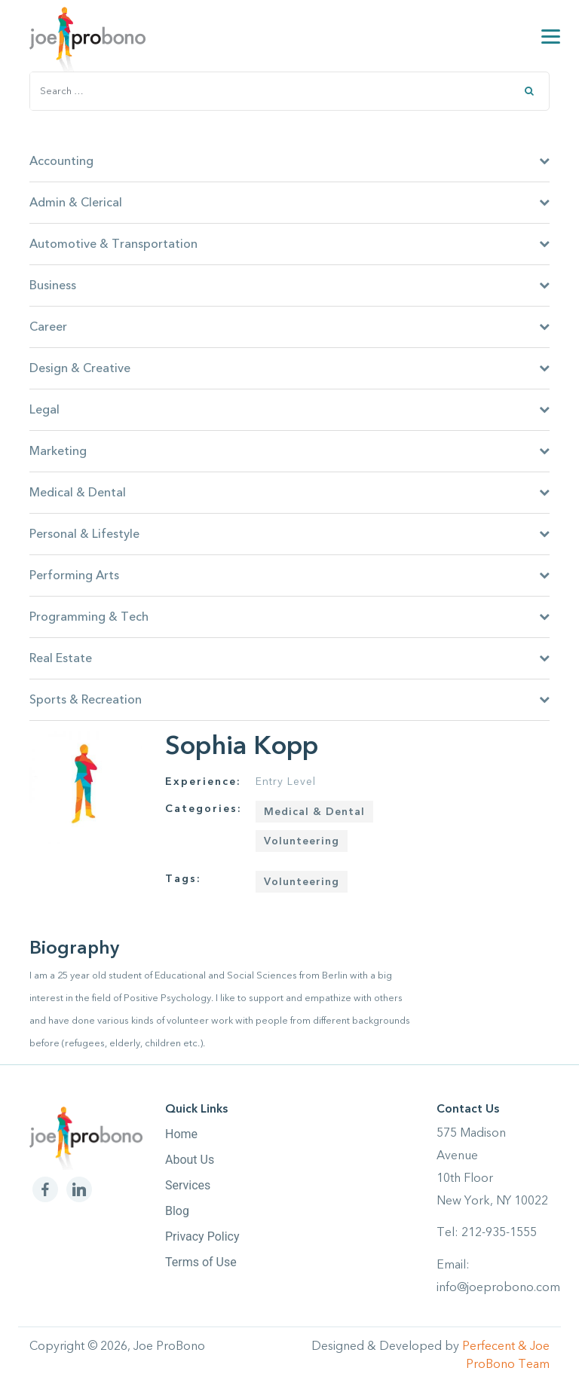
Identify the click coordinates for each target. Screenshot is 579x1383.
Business (289, 285)
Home (181, 1134)
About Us (189, 1159)
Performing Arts (289, 575)
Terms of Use (201, 1262)
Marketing (289, 451)
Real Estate (289, 658)
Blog (177, 1211)
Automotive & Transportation (289, 244)
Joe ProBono (169, 1346)
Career (289, 327)
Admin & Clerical (289, 202)
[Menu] (551, 36)
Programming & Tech (289, 617)
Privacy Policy (202, 1236)
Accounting (289, 161)
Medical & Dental (289, 492)
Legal (289, 409)
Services (187, 1185)
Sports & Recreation (289, 699)
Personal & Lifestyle (289, 534)
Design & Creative (289, 368)
